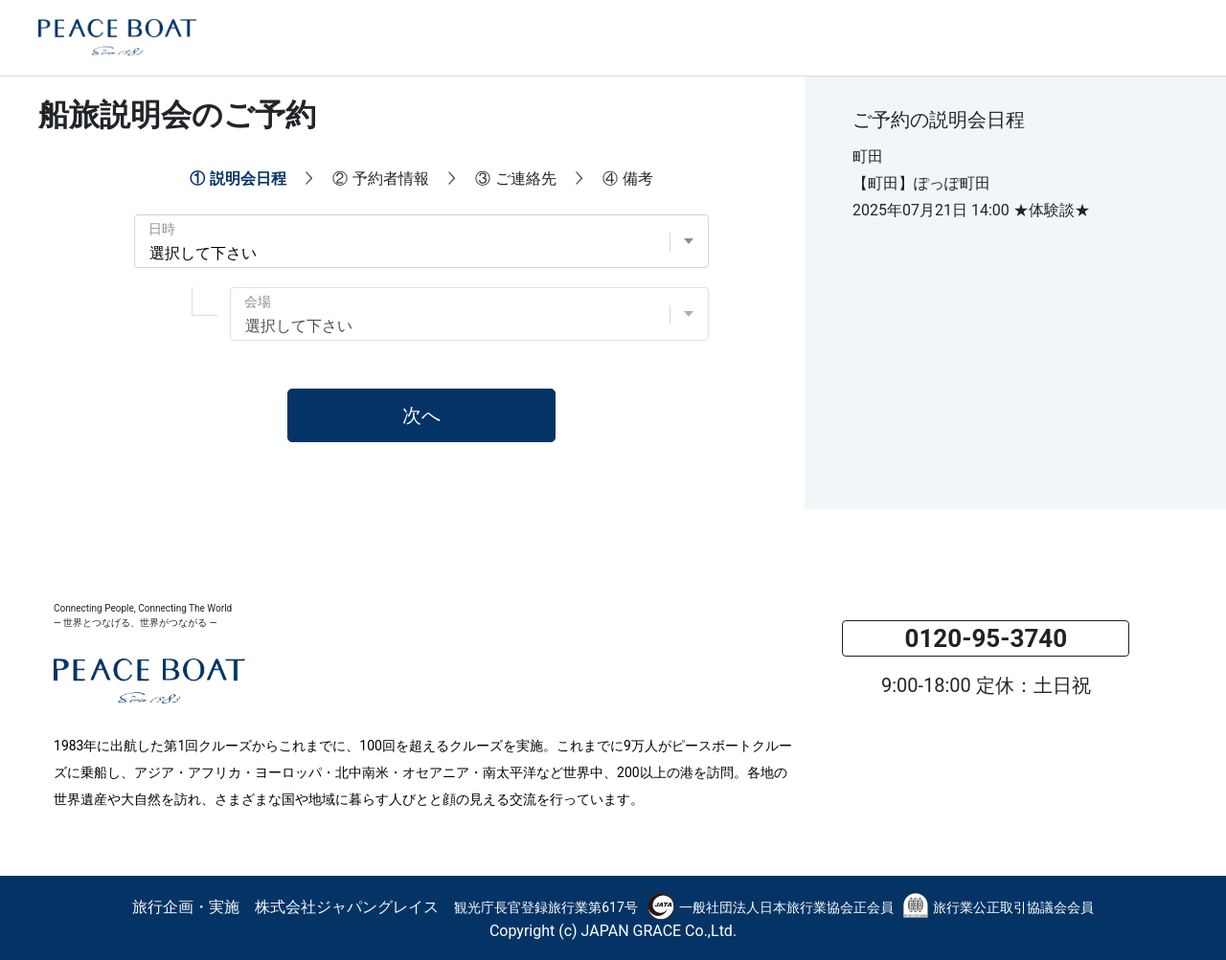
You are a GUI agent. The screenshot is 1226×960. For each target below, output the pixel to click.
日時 (161, 228)
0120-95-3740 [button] (985, 638)
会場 (257, 301)
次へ (421, 415)
